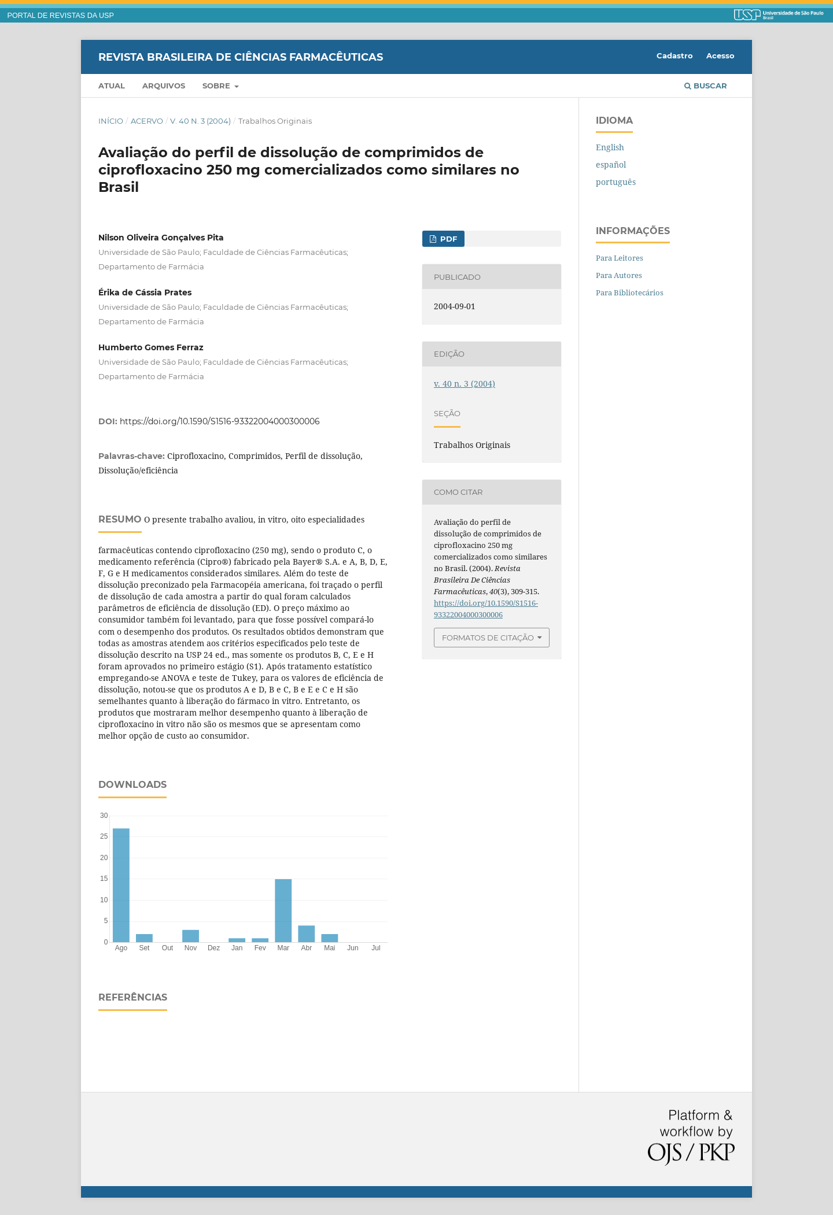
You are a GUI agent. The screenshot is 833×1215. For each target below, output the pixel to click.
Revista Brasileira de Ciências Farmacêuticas (240, 56)
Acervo (147, 120)
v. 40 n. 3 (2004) (200, 120)
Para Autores (619, 275)
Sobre (217, 85)
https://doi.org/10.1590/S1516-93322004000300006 (220, 421)
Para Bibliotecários (630, 292)
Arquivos (163, 85)
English (610, 147)
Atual (111, 85)
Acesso (720, 55)
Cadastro (675, 55)
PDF (447, 238)
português (616, 181)
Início (110, 120)
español (611, 164)
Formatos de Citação (488, 637)
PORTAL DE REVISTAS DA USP (61, 16)
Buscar (705, 85)
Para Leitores (619, 258)
